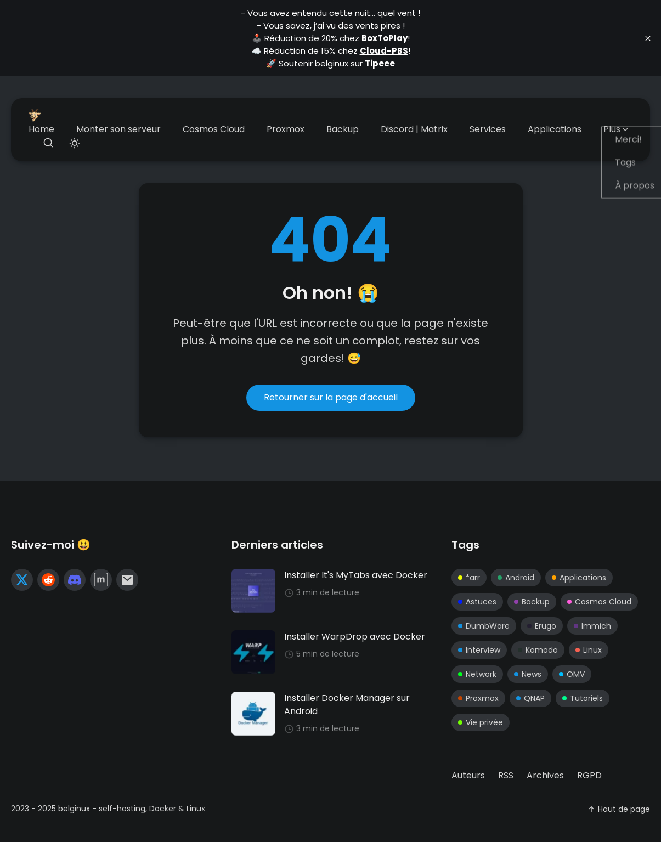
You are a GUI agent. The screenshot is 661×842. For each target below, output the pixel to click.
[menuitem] (41, 129)
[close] (648, 38)
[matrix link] (101, 580)
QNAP (530, 698)
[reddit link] (48, 580)
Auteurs (468, 775)
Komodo (538, 650)
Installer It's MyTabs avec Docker (355, 575)
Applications (554, 129)
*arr (469, 577)
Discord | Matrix (414, 129)
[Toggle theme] (74, 143)
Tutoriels (582, 698)
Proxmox (285, 129)
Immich (592, 625)
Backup (342, 129)
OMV (572, 674)
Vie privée (480, 722)
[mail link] (127, 580)
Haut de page (618, 809)
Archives (545, 775)
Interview (479, 650)
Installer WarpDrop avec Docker (354, 636)
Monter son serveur (118, 129)
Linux (588, 650)
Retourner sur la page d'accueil (331, 397)
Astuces (477, 601)
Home (41, 129)
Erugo (541, 625)
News (527, 674)
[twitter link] (22, 580)
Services (488, 129)
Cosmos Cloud (214, 129)
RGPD (589, 775)
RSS (505, 775)
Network (477, 674)
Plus (616, 129)
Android (516, 577)
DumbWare (484, 625)
